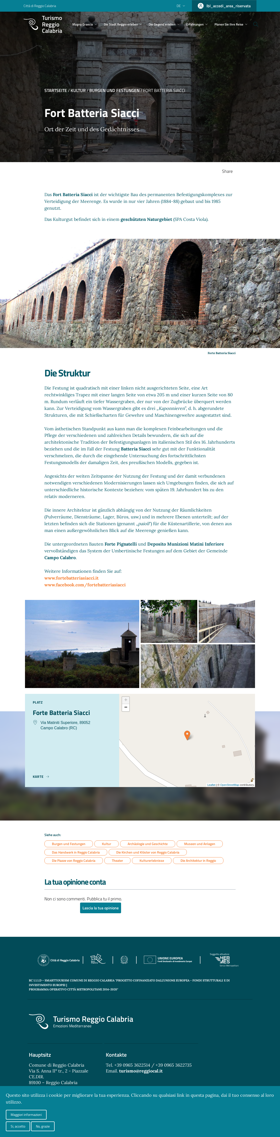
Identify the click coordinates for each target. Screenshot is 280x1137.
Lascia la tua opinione (100, 908)
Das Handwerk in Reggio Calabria (76, 852)
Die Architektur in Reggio (198, 860)
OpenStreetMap (229, 784)
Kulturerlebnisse (152, 860)
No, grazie (43, 1126)
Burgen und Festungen (114, 90)
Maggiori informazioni (26, 1114)
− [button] (125, 707)
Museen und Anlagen (199, 844)
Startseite (55, 90)
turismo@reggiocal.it (141, 1071)
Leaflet (211, 784)
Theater (117, 860)
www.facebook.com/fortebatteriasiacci (85, 585)
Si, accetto (18, 1126)
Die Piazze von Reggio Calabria (73, 860)
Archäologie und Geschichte (148, 844)
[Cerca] (262, 24)
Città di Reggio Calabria (40, 5)
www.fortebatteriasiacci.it (71, 578)
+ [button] (125, 700)
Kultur (78, 90)
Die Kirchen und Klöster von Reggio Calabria (147, 852)
